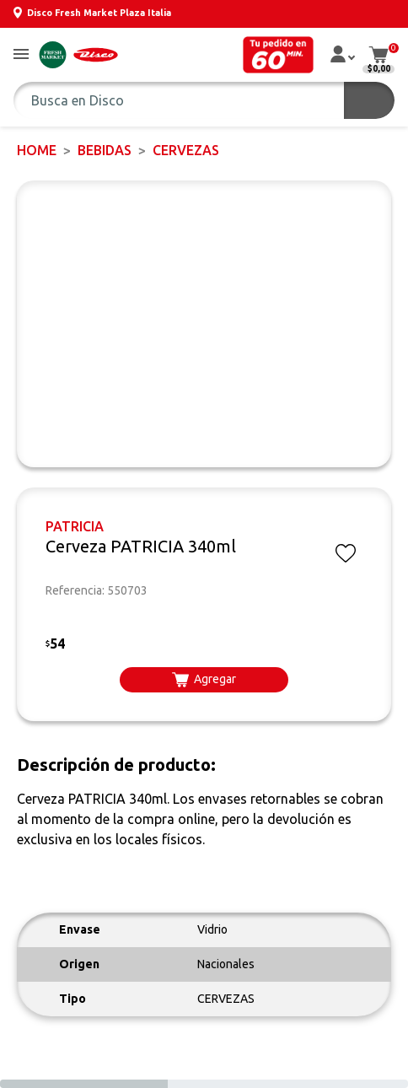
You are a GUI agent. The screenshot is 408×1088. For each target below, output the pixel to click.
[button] (21, 55)
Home (36, 150)
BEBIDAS (105, 150)
